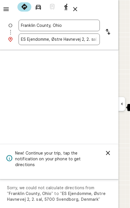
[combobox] (59, 25)
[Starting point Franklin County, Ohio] (59, 25)
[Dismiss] (107, 153)
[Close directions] (75, 9)
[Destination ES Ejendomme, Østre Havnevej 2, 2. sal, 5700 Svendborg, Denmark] (59, 39)
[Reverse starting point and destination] (108, 32)
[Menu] (6, 9)
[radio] (24, 7)
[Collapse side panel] (121, 104)
